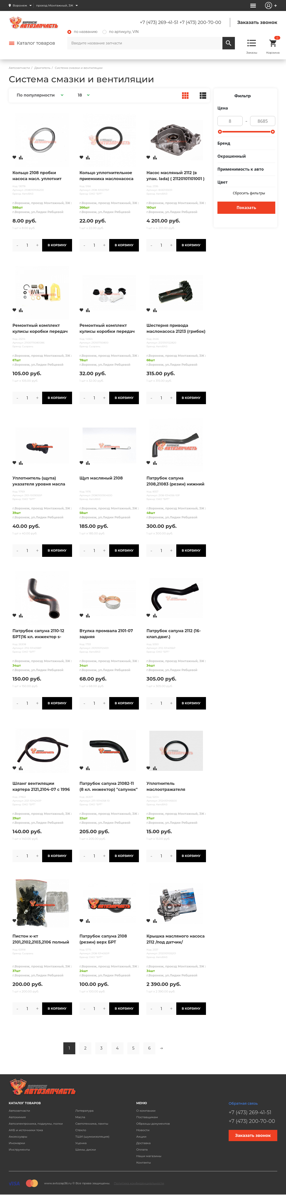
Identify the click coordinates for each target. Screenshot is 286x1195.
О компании (145, 1110)
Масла (80, 1117)
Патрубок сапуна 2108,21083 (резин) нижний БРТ (175, 481)
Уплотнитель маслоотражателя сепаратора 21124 (165, 787)
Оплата (142, 1149)
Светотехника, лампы (91, 1123)
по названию (82, 31)
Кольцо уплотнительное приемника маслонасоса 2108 (106, 176)
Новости (142, 1130)
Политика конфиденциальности (139, 1183)
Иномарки (17, 1143)
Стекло (80, 1130)
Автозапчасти (19, 1110)
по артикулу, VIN (120, 31)
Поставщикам (147, 1117)
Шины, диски (85, 1149)
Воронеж (20, 5)
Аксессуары (18, 1136)
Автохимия (17, 1117)
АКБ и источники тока (26, 1130)
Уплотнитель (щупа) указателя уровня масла (38, 481)
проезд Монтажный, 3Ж (54, 5)
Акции (141, 1136)
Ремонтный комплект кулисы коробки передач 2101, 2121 (107, 329)
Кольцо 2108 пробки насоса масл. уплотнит (37, 175)
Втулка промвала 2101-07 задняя (106, 633)
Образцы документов (153, 1123)
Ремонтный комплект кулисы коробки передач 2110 (40, 329)
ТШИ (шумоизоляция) (92, 1136)
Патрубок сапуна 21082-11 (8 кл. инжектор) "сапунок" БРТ (109, 787)
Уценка (81, 1143)
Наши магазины (148, 1156)
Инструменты (19, 1149)
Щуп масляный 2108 (101, 478)
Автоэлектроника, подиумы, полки (36, 1123)
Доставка (143, 1143)
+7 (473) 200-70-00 (200, 22)
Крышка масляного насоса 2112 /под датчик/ (175, 939)
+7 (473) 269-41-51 (159, 22)
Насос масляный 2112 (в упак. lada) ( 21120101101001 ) (175, 175)
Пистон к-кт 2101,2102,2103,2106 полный (40, 939)
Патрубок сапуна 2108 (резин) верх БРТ (103, 939)
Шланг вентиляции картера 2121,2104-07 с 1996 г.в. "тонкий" (41, 787)
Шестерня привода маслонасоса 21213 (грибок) (175, 328)
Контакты (143, 1162)
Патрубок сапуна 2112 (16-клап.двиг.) (173, 633)
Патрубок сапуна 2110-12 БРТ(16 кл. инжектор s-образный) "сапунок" (38, 634)
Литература (84, 1110)
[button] (39, 95)
